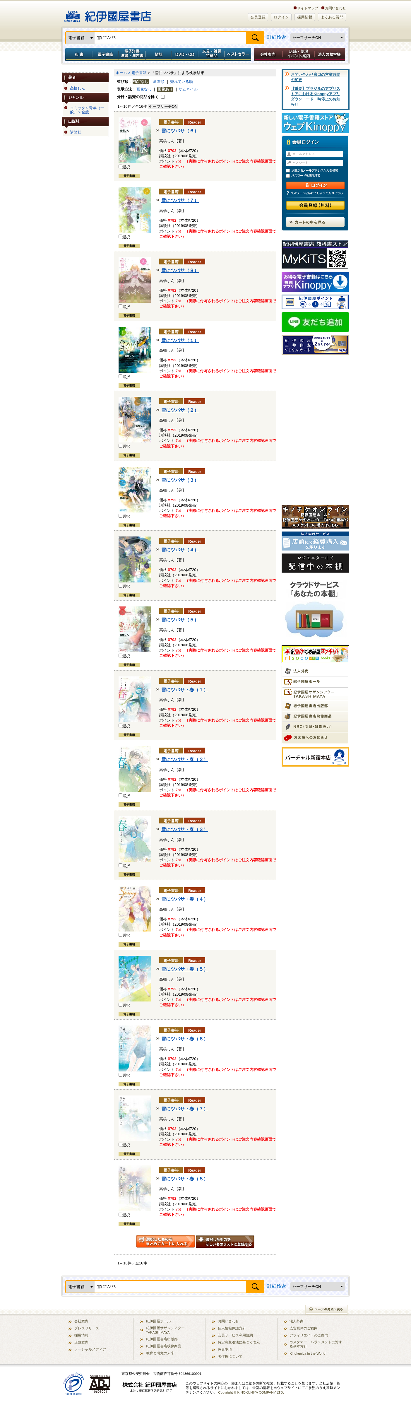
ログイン (281, 17)
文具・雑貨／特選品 (211, 54)
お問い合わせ (335, 8)
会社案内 (267, 54)
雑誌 (158, 54)
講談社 (75, 132)
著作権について (230, 1356)
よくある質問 (332, 17)
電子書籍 (105, 54)
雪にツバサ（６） (180, 130)
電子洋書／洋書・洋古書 (132, 54)
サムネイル (188, 89)
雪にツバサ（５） (180, 619)
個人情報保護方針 (232, 1328)
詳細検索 (276, 37)
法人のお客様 (330, 54)
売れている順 (181, 81)
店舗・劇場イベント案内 (298, 54)
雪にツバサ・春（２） (184, 759)
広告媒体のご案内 (304, 1328)
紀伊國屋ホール (158, 1321)
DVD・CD (185, 54)
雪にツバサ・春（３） (184, 829)
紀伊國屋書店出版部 (162, 1339)
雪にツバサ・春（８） (184, 1178)
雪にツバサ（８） (180, 270)
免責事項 (225, 1349)
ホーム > (123, 73)
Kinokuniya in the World (308, 1353)
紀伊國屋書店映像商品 (163, 1346)
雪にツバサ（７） (180, 200)
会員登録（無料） (315, 205)
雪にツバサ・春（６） (184, 1038)
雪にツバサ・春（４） (184, 899)
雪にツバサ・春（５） (184, 969)
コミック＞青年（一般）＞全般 (87, 110)
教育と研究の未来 (160, 1353)
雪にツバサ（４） (180, 549)
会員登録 (258, 17)
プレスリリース (86, 1328)
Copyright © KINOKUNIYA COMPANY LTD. (251, 1392)
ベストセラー (238, 54)
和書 (77, 54)
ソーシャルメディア (90, 1349)
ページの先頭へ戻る (327, 1310)
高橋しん (77, 88)
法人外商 (297, 1321)
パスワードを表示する (318, 176)
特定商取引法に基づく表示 (239, 1342)
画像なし (144, 89)
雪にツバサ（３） (180, 480)
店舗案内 (81, 1342)
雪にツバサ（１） (180, 340)
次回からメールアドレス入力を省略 (318, 170)
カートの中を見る (315, 222)
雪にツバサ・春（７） (184, 1108)
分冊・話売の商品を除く (138, 97)
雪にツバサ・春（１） (184, 689)
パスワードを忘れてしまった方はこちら (315, 193)
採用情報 (304, 17)
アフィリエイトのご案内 (309, 1335)
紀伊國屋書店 (107, 14)
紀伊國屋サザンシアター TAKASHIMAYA (165, 1330)
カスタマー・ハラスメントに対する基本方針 (316, 1344)
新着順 (159, 81)
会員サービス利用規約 (235, 1335)
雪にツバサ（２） (180, 410)
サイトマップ (307, 8)
